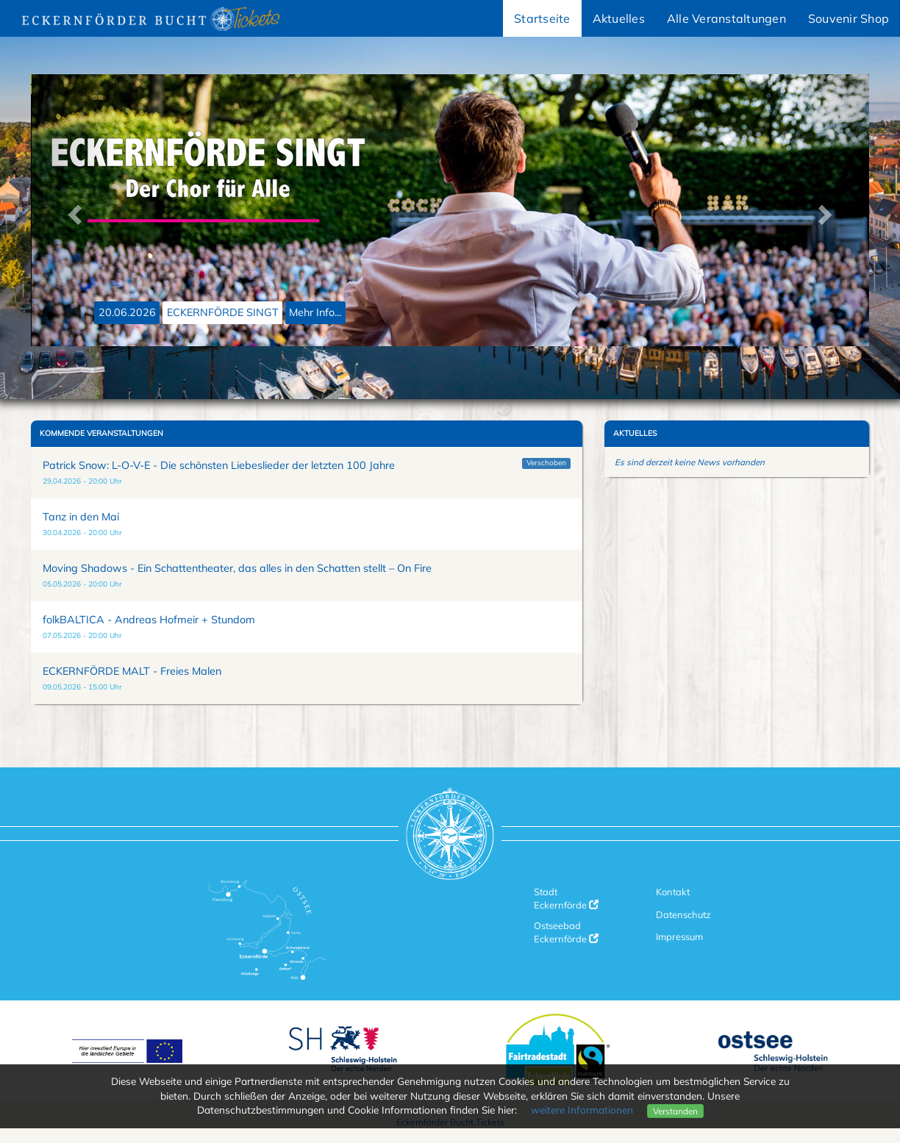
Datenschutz (683, 914)
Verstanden (675, 1111)
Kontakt (673, 891)
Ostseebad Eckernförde (566, 932)
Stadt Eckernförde (566, 898)
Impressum (679, 936)
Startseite (542, 18)
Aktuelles (619, 18)
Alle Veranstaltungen (726, 18)
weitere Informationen (582, 1109)
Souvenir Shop (848, 18)
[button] (73, 210)
